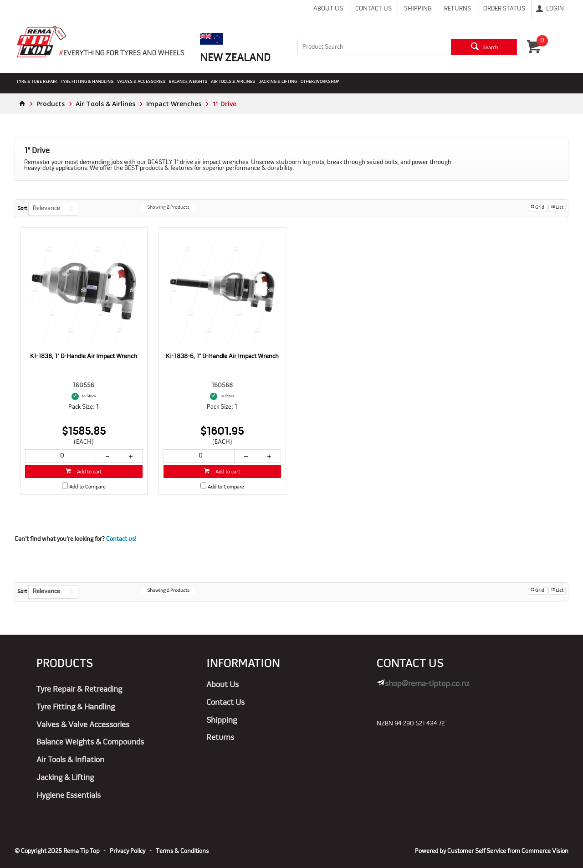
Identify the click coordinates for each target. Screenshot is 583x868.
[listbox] (53, 209)
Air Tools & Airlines (233, 82)
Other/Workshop (320, 82)
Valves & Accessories (141, 82)
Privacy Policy (127, 851)
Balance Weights (188, 82)
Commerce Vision (545, 851)
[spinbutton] (61, 456)
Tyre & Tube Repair (36, 82)
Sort (22, 208)
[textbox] (374, 47)
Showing (168, 207)
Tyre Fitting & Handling (87, 82)
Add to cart (89, 472)
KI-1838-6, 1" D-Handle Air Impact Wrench (222, 357)
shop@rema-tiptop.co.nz (427, 684)
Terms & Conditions (182, 851)
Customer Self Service (476, 851)
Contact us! (121, 539)
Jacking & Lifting (278, 82)
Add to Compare (87, 487)
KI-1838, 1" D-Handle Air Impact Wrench (83, 357)
